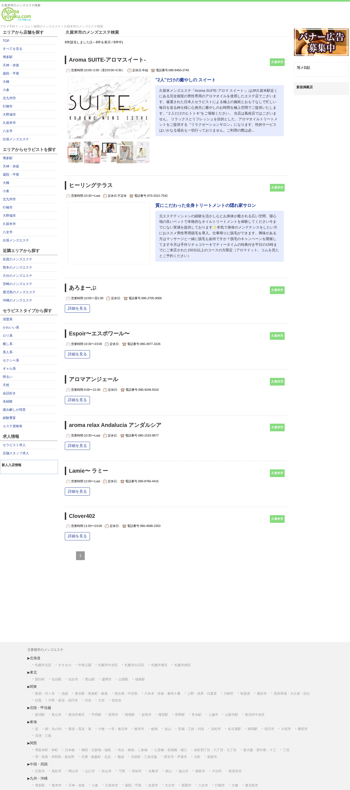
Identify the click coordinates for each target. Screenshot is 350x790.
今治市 (217, 771)
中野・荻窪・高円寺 (63, 700)
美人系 (8, 352)
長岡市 (113, 715)
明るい (8, 377)
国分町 (40, 679)
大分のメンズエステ (17, 276)
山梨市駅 (231, 715)
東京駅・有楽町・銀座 (91, 693)
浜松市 (216, 729)
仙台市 (73, 679)
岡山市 (73, 771)
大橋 (6, 82)
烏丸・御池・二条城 (132, 750)
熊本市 (57, 785)
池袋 (65, 693)
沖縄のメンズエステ (17, 300)
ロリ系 (8, 336)
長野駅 (180, 715)
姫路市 (212, 757)
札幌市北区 (43, 665)
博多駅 (8, 57)
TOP (6, 41)
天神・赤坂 (11, 65)
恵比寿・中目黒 (126, 693)
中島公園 (84, 665)
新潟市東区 (76, 715)
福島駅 (140, 679)
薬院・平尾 (11, 73)
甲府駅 (96, 715)
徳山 (168, 771)
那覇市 (186, 785)
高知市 (137, 771)
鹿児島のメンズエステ (19, 292)
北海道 (35, 658)
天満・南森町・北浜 (96, 757)
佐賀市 (153, 785)
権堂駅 (163, 715)
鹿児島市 (251, 785)
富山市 (57, 715)
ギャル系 (9, 368)
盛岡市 (107, 679)
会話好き (9, 393)
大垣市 (286, 729)
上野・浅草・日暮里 (202, 693)
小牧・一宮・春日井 (113, 729)
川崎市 (229, 693)
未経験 (8, 401)
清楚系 (8, 319)
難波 (121, 757)
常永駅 (197, 715)
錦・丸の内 (53, 729)
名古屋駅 (234, 729)
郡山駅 (90, 679)
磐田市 (303, 729)
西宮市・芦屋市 (175, 757)
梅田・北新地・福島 (96, 750)
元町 (197, 757)
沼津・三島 (43, 736)
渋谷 (88, 700)
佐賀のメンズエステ (17, 259)
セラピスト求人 (14, 445)
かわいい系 (11, 327)
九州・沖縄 (39, 778)
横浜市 (262, 693)
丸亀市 (153, 771)
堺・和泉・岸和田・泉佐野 (54, 757)
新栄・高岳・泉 (79, 729)
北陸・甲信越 (40, 708)
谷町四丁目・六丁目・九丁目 (215, 750)
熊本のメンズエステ (17, 267)
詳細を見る (77, 308)
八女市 (8, 131)
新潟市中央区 (255, 715)
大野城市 (9, 114)
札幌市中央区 (108, 665)
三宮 (286, 750)
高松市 (57, 771)
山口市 (90, 771)
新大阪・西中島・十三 (259, 750)
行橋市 (8, 106)
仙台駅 (57, 679)
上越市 (213, 715)
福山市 (183, 771)
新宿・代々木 (45, 693)
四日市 (269, 729)
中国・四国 (39, 764)
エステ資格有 (12, 426)
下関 (121, 771)
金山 (168, 729)
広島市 (40, 771)
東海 (33, 722)
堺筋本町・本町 (46, 750)
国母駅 (130, 715)
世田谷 (116, 700)
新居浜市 (235, 771)
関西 (33, 743)
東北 (33, 672)
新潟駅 (40, 715)
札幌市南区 (182, 665)
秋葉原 (245, 693)
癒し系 (8, 344)
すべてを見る (12, 49)
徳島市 (200, 771)
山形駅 (123, 679)
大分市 (170, 785)
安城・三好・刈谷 (191, 729)
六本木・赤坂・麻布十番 (162, 693)
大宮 (101, 700)
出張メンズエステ (16, 139)
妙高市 (146, 715)
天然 (6, 385)
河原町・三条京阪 (144, 757)
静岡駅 (253, 729)
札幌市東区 (159, 665)
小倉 (6, 90)
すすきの (64, 665)
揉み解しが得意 (14, 410)
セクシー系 (11, 360)
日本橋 (70, 750)
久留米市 (9, 123)
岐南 (154, 729)
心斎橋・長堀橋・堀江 (170, 750)
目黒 (38, 700)
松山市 (107, 771)
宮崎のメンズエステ (17, 284)
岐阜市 (139, 729)
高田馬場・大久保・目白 (292, 693)
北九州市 (9, 98)
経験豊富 (9, 418)
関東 (33, 687)
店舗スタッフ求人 (16, 453)
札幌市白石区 (134, 665)
